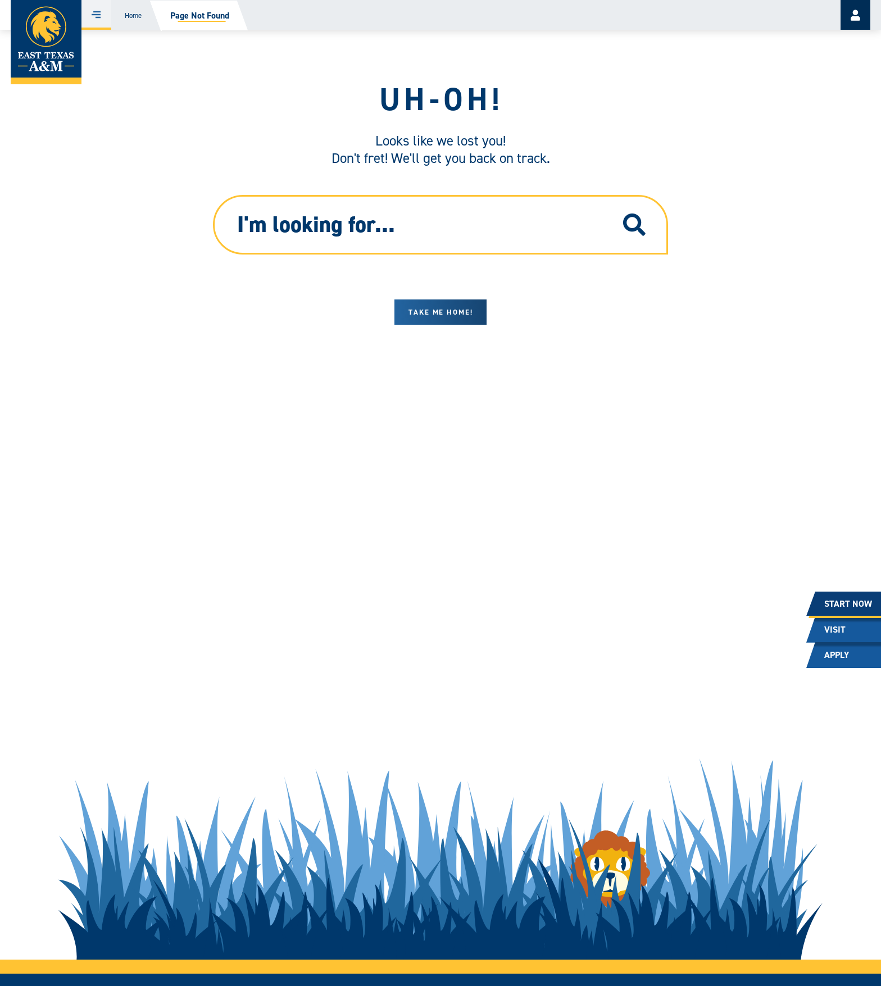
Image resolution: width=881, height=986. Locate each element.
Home (133, 15)
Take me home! (440, 312)
